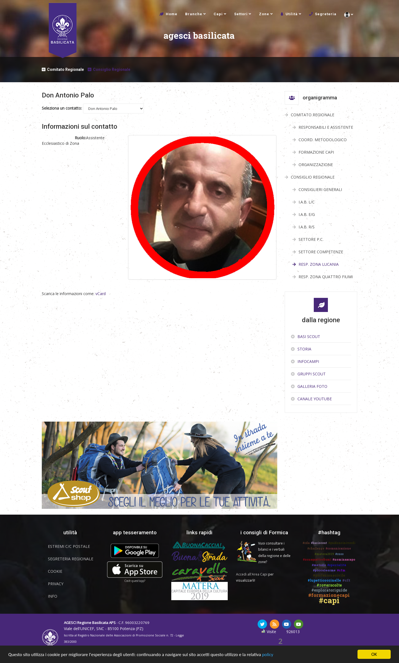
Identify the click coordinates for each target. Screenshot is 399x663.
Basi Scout (308, 336)
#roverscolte (329, 585)
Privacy (55, 583)
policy (267, 655)
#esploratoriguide (329, 590)
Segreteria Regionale (70, 558)
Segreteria (325, 14)
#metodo (319, 565)
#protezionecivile (329, 575)
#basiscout (319, 543)
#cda (306, 543)
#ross (339, 554)
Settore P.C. (311, 239)
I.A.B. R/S (307, 226)
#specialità (336, 565)
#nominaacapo (344, 559)
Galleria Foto (312, 386)
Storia (304, 349)
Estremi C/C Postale (69, 546)
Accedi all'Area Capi (251, 574)
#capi (329, 600)
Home (171, 14)
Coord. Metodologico (323, 139)
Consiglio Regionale (111, 69)
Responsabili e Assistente (326, 127)
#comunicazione (338, 548)
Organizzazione (316, 164)
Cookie (55, 571)
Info (52, 596)
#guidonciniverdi (341, 543)
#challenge (315, 548)
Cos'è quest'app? (134, 581)
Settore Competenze (321, 251)
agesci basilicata (144, 42)
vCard (100, 293)
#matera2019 (324, 554)
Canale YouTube (314, 398)
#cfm (341, 570)
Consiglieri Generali (320, 189)
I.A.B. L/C (307, 202)
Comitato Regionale (65, 69)
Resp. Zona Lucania (319, 264)
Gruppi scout (311, 373)
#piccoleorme (324, 570)
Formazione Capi (316, 152)
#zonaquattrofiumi (317, 559)
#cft (346, 580)
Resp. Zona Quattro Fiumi (326, 276)
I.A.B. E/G (307, 214)
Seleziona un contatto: (62, 108)
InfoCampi (308, 361)
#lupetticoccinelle (324, 580)
